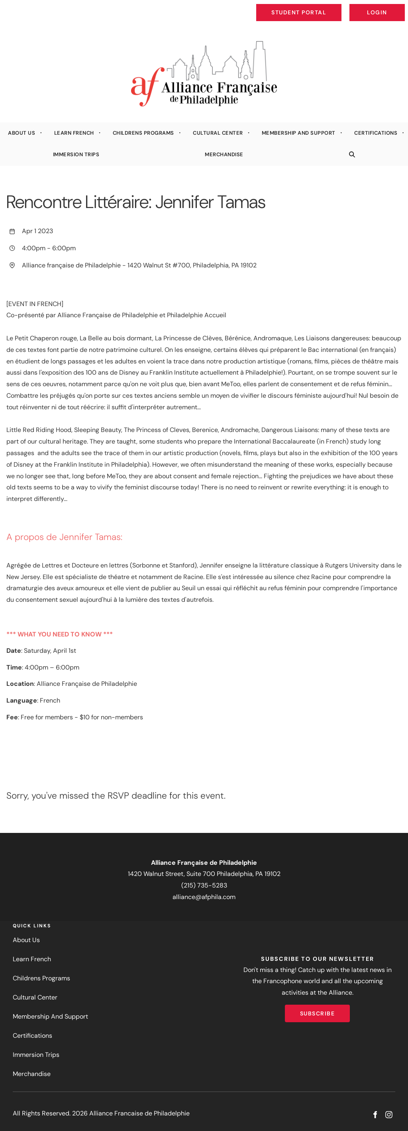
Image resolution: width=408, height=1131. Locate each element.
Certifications (375, 133)
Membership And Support (298, 133)
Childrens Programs (143, 133)
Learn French (74, 133)
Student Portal (317, 6)
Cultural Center (218, 133)
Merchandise (224, 154)
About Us (21, 133)
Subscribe (317, 1010)
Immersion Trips (76, 154)
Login (398, 6)
